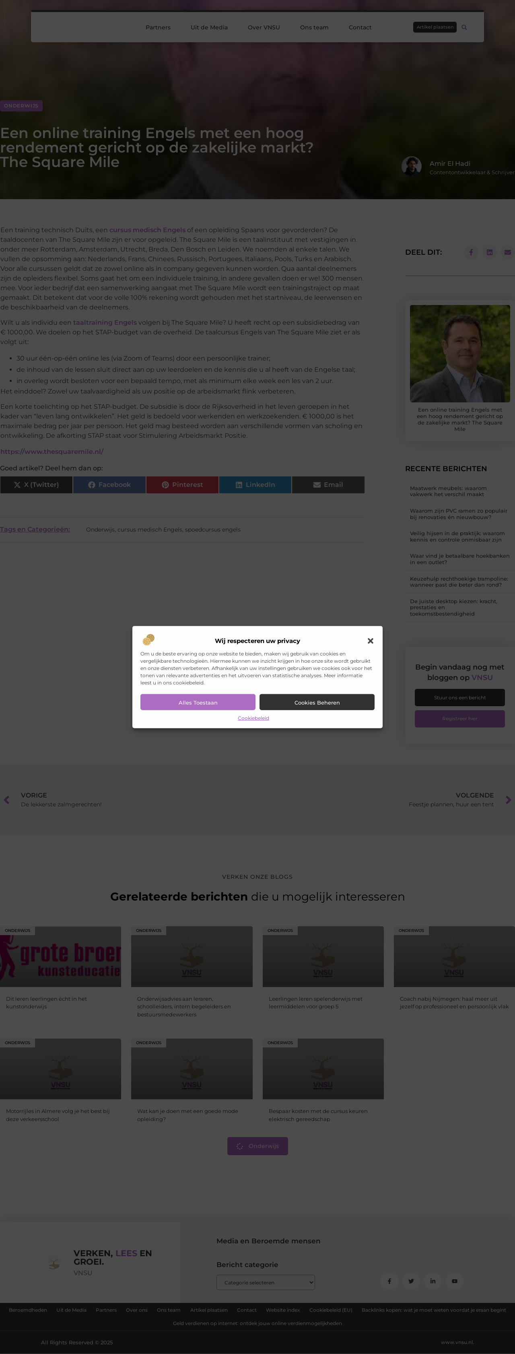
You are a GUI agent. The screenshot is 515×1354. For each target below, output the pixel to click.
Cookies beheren (317, 702)
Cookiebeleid (253, 718)
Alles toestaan (198, 702)
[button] (371, 641)
